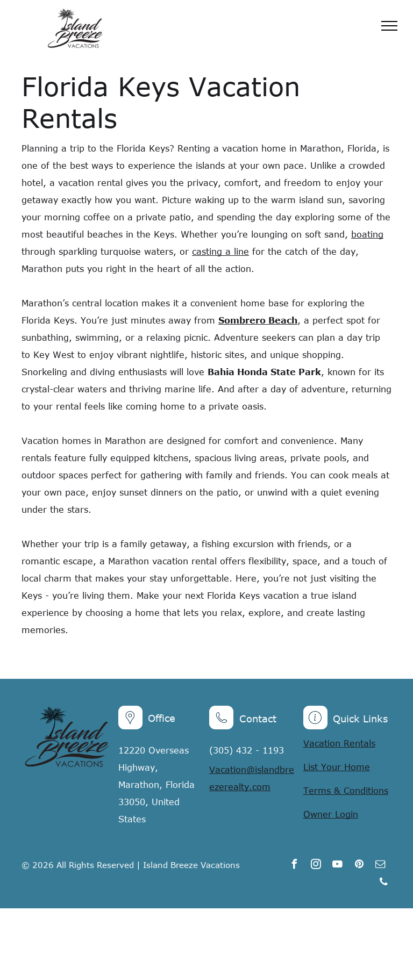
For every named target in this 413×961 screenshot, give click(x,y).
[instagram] (316, 865)
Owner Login (330, 814)
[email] (380, 865)
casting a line (220, 251)
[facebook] (294, 865)
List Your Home (336, 767)
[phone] (383, 883)
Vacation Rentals (339, 743)
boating (367, 234)
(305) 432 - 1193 (246, 750)
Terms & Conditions (345, 790)
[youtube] (337, 865)
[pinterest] (359, 865)
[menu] (389, 26)
